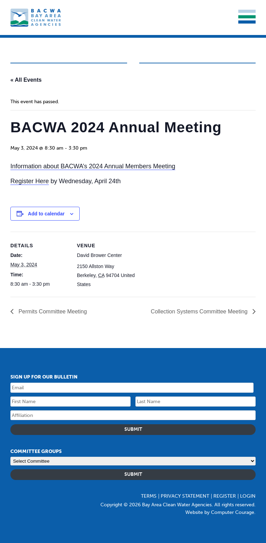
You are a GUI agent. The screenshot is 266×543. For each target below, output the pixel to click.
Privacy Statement (185, 496)
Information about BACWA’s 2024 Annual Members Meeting (92, 166)
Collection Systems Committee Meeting (200, 311)
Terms (149, 496)
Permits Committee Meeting (52, 311)
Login (248, 496)
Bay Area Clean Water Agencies (36, 17)
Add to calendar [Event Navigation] (46, 213)
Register (224, 496)
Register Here (29, 181)
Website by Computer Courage (219, 512)
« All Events (26, 80)
